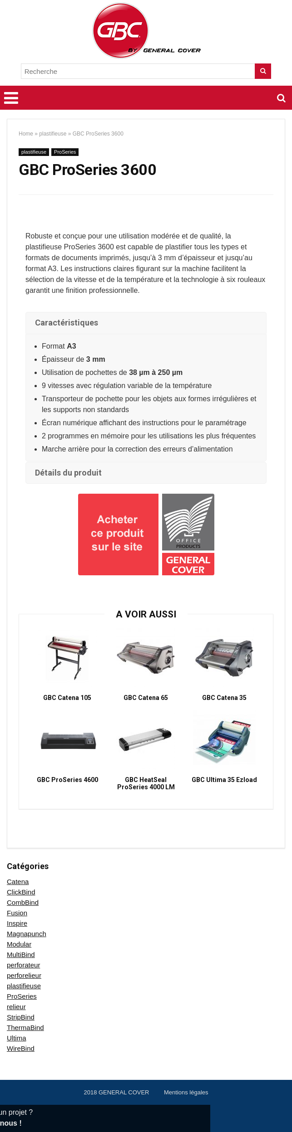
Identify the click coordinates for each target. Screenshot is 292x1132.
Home (26, 134)
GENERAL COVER (124, 1092)
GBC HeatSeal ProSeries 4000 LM (146, 783)
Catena (18, 881)
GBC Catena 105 (67, 697)
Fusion (17, 913)
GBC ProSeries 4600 (67, 779)
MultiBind (21, 954)
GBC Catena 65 (146, 697)
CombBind (23, 902)
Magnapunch (26, 934)
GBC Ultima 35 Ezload (224, 779)
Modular (19, 944)
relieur (16, 1007)
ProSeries (65, 152)
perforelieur (24, 975)
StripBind (21, 1017)
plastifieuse (52, 134)
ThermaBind (25, 1027)
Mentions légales (186, 1092)
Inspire (17, 923)
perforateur (23, 965)
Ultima (16, 1038)
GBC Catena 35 (224, 697)
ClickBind (21, 892)
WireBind (21, 1048)
